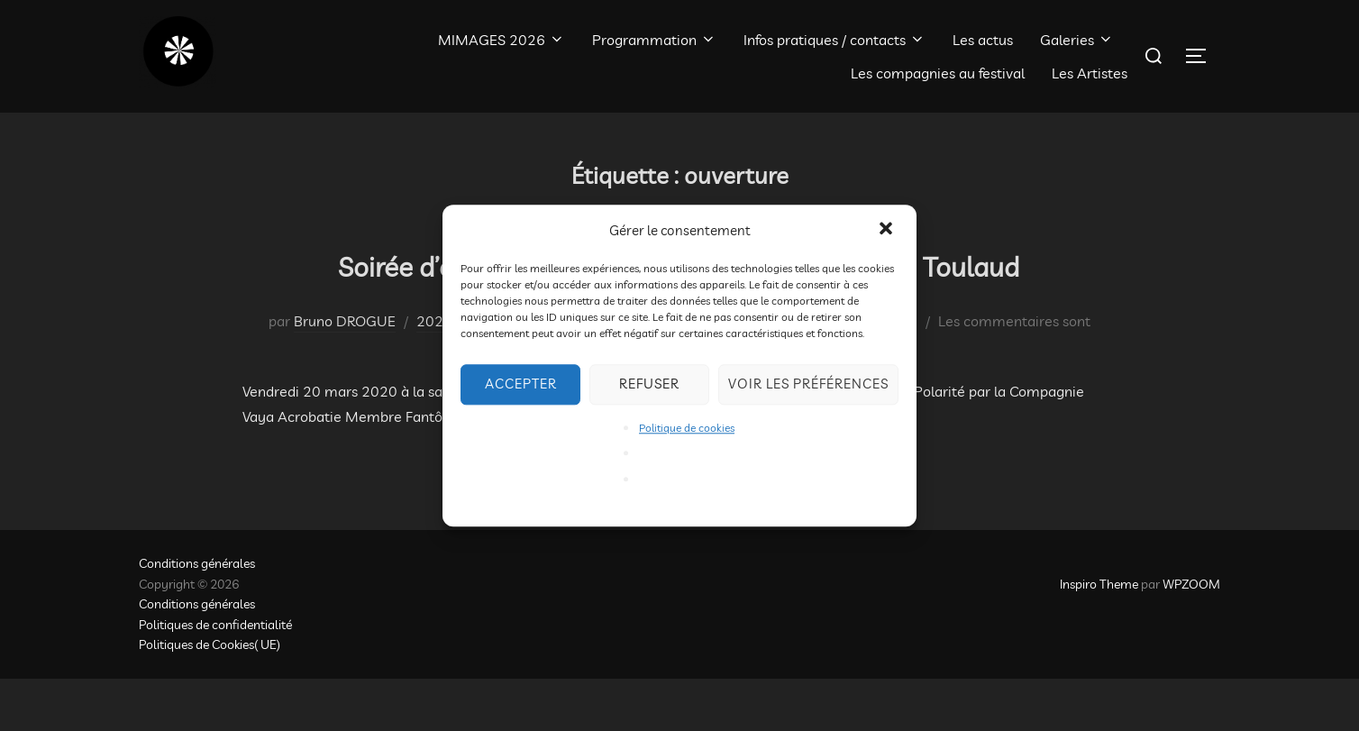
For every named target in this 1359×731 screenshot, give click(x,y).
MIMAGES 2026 (501, 40)
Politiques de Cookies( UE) (209, 698)
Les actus (983, 40)
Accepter (521, 383)
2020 (434, 374)
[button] (887, 230)
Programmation (654, 40)
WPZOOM (1191, 637)
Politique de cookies (686, 427)
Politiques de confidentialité (215, 677)
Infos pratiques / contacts (834, 40)
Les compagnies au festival (938, 73)
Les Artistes (1089, 73)
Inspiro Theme (1099, 637)
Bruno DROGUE (345, 374)
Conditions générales (197, 616)
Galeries (1077, 40)
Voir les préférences (808, 383)
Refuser (649, 383)
